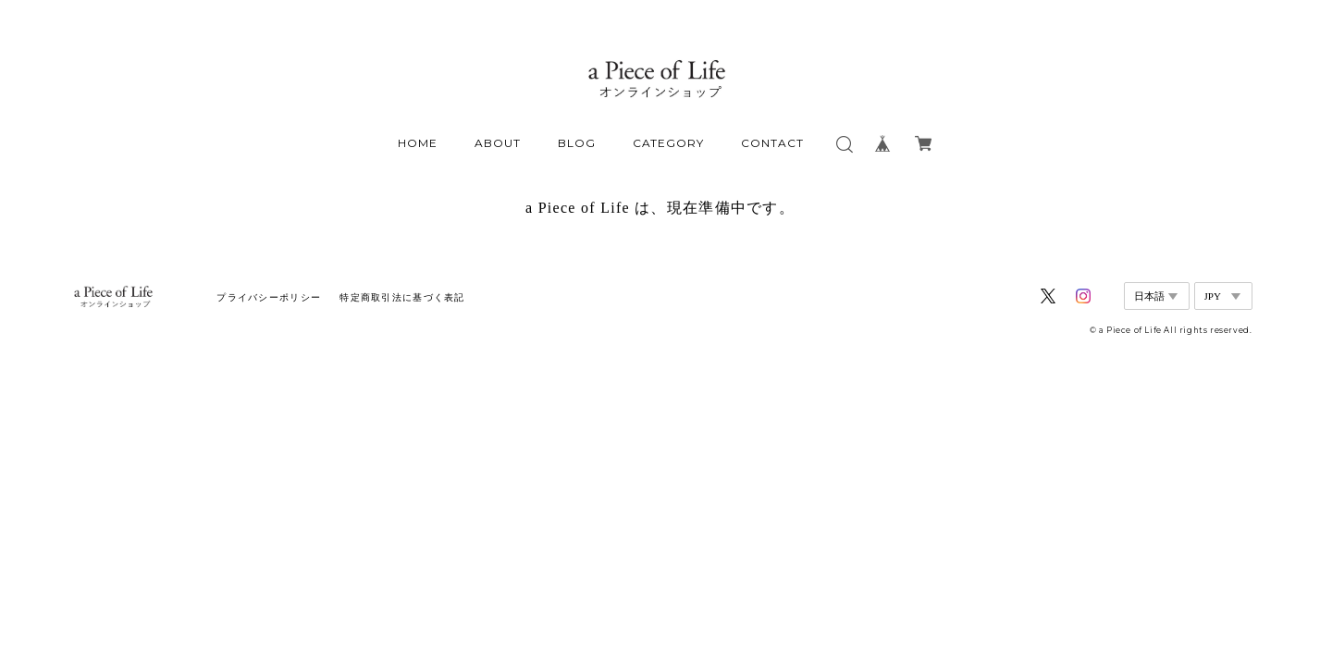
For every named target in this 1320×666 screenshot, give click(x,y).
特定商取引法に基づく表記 (401, 297)
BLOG (577, 143)
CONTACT (772, 143)
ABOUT (498, 143)
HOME (418, 143)
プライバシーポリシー (268, 297)
